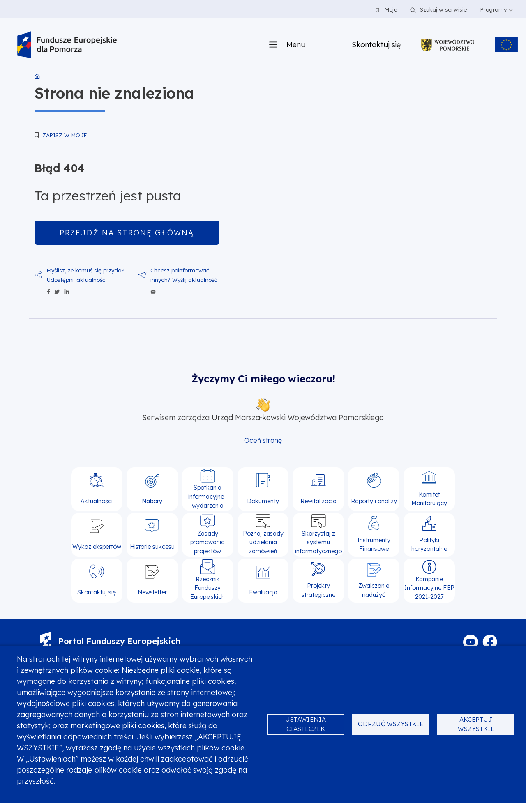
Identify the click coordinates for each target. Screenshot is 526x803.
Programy (496, 9)
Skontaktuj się (376, 44)
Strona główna (37, 76)
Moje (386, 9)
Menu (295, 44)
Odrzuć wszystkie (390, 724)
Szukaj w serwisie (437, 9)
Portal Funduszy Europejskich (110, 641)
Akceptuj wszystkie (476, 724)
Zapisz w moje (64, 134)
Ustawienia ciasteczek (305, 724)
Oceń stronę (263, 440)
